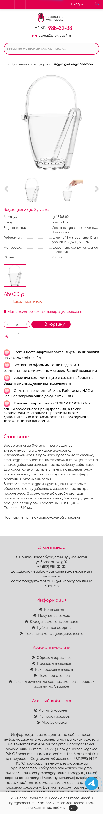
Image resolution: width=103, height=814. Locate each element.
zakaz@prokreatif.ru (55, 35)
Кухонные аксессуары (29, 64)
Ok (73, 808)
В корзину (51, 324)
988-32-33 (53, 28)
